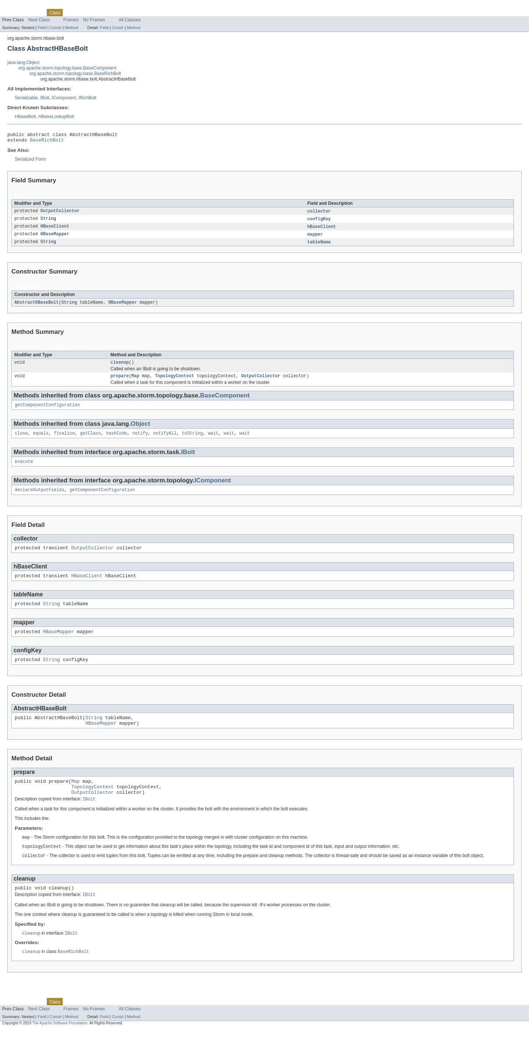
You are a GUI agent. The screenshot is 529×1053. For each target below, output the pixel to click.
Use (71, 12)
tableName (319, 246)
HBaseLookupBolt (56, 116)
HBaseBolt (25, 116)
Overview (11, 12)
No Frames (94, 19)
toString (192, 440)
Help (140, 12)
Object (140, 430)
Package (34, 12)
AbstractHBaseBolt (36, 307)
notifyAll (165, 440)
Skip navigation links (20, 6)
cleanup (120, 367)
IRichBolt (88, 97)
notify (140, 440)
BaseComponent (224, 401)
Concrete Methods (119, 351)
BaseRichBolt (47, 142)
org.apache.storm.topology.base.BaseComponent (67, 68)
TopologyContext (174, 382)
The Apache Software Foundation (59, 1047)
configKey (319, 222)
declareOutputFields (39, 498)
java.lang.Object (23, 62)
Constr (55, 27)
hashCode (116, 440)
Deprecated (104, 12)
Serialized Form (30, 161)
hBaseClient (321, 230)
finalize (64, 440)
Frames (71, 19)
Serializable (26, 97)
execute (24, 469)
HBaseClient (54, 230)
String (48, 222)
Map (135, 382)
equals (41, 440)
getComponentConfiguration (47, 411)
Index (125, 12)
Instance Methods (70, 351)
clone (21, 440)
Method (71, 27)
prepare (120, 382)
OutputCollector (60, 214)
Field (41, 27)
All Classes (130, 19)
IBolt (44, 97)
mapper (315, 238)
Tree (84, 12)
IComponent (64, 97)
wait (213, 440)
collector (319, 214)
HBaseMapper (54, 238)
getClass (90, 440)
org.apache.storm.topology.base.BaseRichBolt (75, 73)
